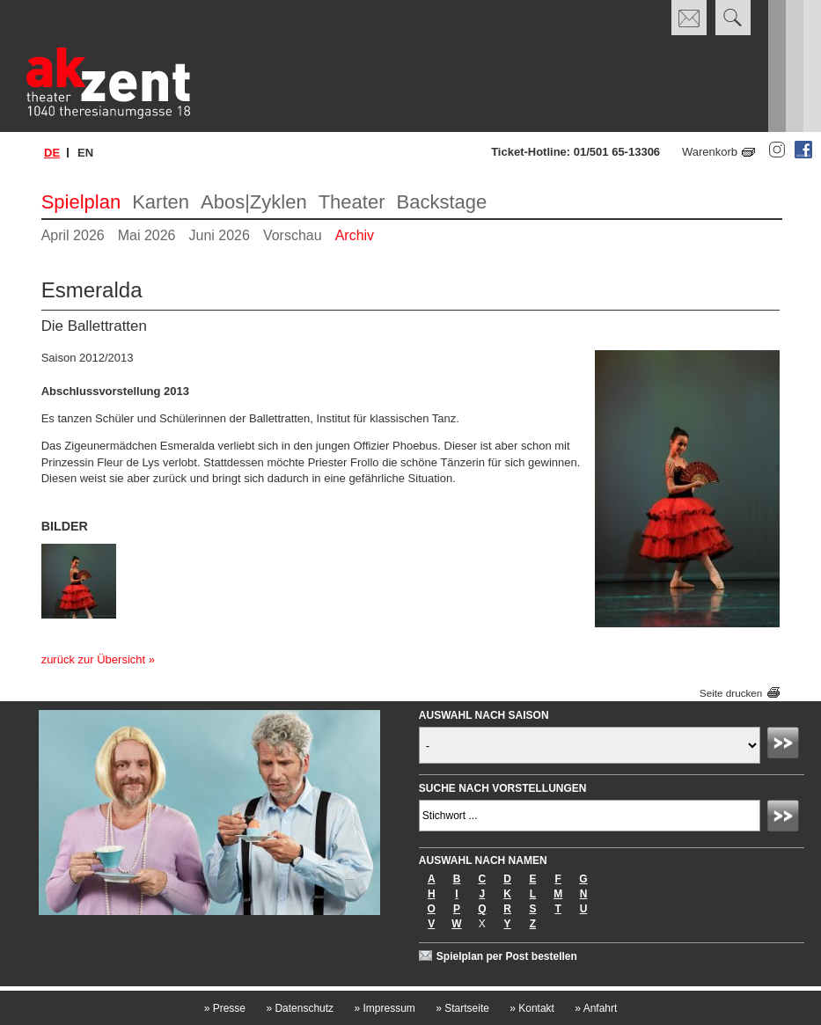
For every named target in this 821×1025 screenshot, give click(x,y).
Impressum (384, 1008)
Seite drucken (731, 693)
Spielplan (81, 202)
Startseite (462, 1008)
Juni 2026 (219, 235)
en (85, 152)
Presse (225, 1008)
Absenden (785, 745)
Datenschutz (300, 1008)
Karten (160, 202)
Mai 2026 (147, 235)
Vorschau (292, 235)
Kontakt (531, 1008)
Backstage (441, 202)
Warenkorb (709, 151)
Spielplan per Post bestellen (506, 956)
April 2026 (73, 235)
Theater (352, 202)
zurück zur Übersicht (93, 659)
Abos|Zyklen (254, 202)
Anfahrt (596, 1008)
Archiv (354, 235)
